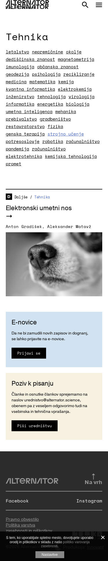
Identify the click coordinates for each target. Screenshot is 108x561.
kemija (66, 81)
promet (13, 163)
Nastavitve (49, 555)
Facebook (17, 500)
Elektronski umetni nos (39, 208)
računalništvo (83, 141)
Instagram (89, 500)
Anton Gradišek (24, 226)
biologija (77, 104)
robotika (52, 141)
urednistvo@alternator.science (52, 400)
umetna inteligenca (29, 111)
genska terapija (25, 134)
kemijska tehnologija (71, 156)
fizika (55, 126)
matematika (42, 81)
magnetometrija (76, 59)
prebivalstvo (21, 119)
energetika (50, 104)
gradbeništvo (55, 119)
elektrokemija (75, 89)
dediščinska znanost (30, 59)
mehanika (65, 111)
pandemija (17, 149)
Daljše (21, 197)
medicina (16, 81)
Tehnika (42, 197)
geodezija (17, 74)
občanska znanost (58, 66)
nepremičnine (47, 52)
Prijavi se (28, 353)
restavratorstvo (25, 126)
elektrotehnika (24, 156)
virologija (81, 96)
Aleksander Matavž (69, 226)
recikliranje (78, 74)
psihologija (46, 74)
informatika (20, 104)
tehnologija (51, 96)
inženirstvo (20, 96)
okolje (74, 52)
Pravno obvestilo (22, 519)
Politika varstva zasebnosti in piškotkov (29, 528)
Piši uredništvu (34, 426)
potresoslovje (22, 141)
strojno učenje (66, 134)
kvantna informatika (30, 89)
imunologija (20, 66)
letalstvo (17, 52)
